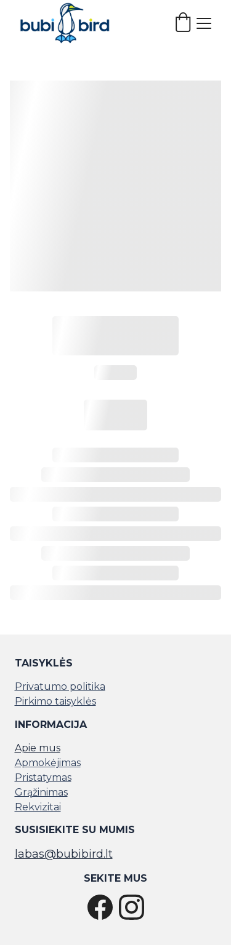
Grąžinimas (41, 792)
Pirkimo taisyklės (55, 701)
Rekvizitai (38, 807)
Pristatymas (43, 777)
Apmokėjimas (48, 763)
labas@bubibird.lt (64, 854)
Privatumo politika (60, 686)
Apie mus (37, 748)
